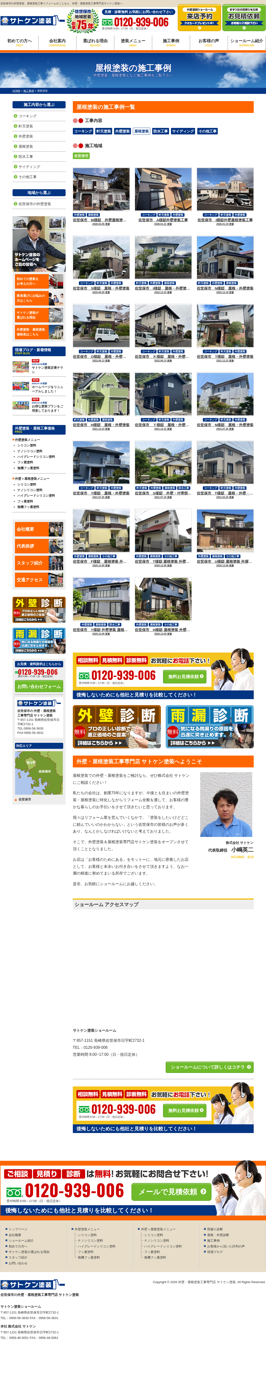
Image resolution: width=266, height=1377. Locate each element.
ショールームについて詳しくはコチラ (208, 1067)
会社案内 (57, 43)
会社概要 (40, 529)
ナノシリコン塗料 (29, 451)
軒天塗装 (103, 131)
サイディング (183, 131)
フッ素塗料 (25, 462)
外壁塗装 (122, 131)
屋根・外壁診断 (218, 1235)
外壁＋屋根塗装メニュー (158, 1229)
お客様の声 (209, 43)
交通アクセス (40, 580)
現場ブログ (215, 1252)
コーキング (83, 131)
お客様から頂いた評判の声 (226, 1246)
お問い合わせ (18, 1263)
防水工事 (160, 131)
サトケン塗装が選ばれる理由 (29, 1252)
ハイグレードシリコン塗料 (36, 457)
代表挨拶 (40, 546)
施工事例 (171, 43)
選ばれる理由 (95, 43)
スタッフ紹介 (40, 563)
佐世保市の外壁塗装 (35, 204)
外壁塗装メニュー (87, 1229)
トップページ (18, 1229)
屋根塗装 (141, 131)
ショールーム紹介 (247, 43)
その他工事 (207, 131)
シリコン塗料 (26, 445)
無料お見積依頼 (183, 676)
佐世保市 (81, 156)
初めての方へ (19, 43)
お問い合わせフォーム (39, 686)
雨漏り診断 (215, 1229)
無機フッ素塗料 (28, 468)
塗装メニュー (133, 43)
